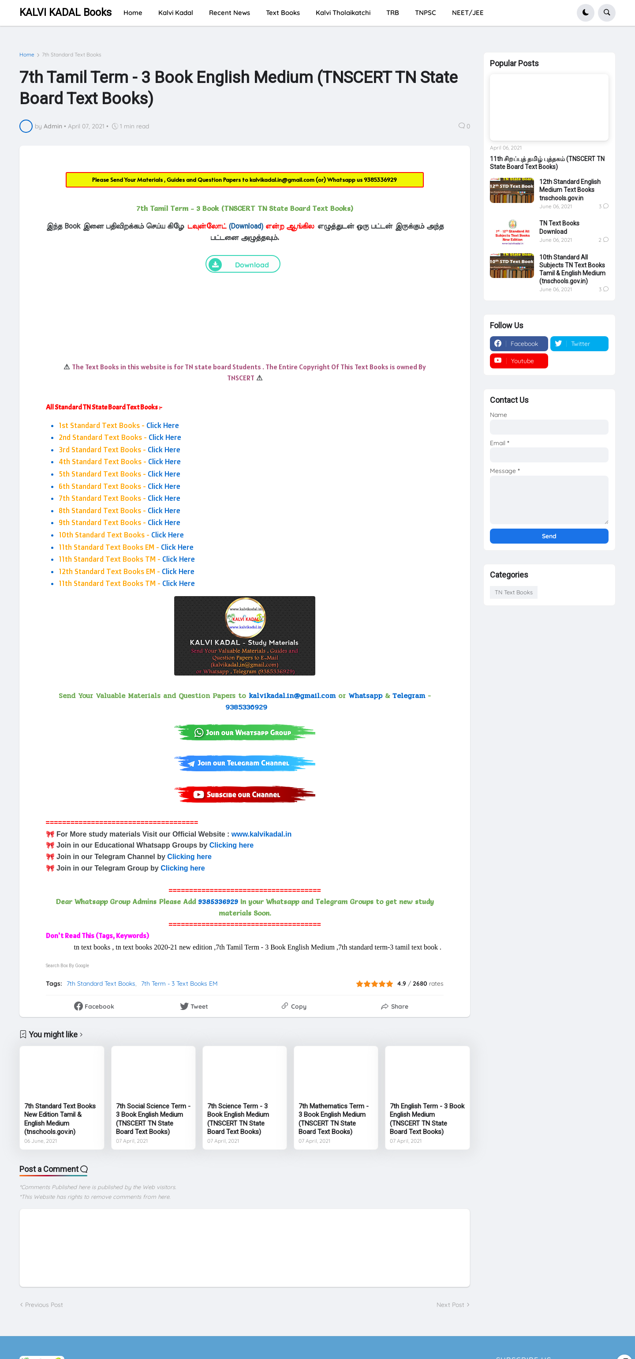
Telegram (408, 695)
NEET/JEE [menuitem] (468, 12)
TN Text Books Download (559, 227)
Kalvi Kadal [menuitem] (175, 12)
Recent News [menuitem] (229, 12)
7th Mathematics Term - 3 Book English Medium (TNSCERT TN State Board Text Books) (334, 1119)
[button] (585, 13)
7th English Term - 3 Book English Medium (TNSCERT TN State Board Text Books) (427, 1119)
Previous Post (44, 1305)
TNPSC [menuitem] (425, 12)
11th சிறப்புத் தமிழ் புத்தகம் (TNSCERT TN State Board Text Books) (547, 162)
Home (26, 54)
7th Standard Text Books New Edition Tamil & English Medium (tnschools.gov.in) (60, 1119)
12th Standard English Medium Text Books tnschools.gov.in (570, 189)
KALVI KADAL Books (65, 13)
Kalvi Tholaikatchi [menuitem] (343, 12)
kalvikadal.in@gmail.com (283, 180)
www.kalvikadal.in (263, 834)
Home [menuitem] (132, 12)
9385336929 (380, 180)
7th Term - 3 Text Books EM (179, 983)
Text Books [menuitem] (283, 12)
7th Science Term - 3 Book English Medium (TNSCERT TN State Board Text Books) (238, 1119)
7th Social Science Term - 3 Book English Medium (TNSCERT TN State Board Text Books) (153, 1119)
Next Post (450, 1305)
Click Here (162, 425)
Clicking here (231, 845)
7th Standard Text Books (71, 54)
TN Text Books (514, 592)
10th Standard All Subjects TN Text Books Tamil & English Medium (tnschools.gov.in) (572, 269)
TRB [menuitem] (392, 12)
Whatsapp (365, 695)
